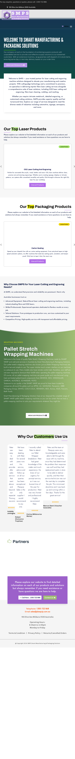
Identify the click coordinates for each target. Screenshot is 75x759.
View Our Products (14, 65)
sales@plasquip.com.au (40, 651)
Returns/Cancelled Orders (55, 673)
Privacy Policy (34, 673)
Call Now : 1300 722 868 (31, 637)
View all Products (37, 185)
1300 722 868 (42, 648)
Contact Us (49, 637)
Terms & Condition (17, 673)
